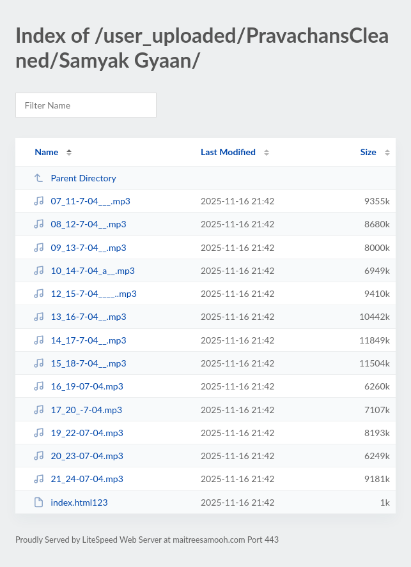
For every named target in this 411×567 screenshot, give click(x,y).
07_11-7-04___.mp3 (81, 200)
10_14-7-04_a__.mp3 (84, 270)
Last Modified (228, 151)
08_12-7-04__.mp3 (79, 223)
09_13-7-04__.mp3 (79, 247)
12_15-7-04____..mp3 (85, 293)
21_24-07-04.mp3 (78, 478)
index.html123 (70, 502)
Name (46, 151)
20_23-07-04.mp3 (78, 455)
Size (368, 151)
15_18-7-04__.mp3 (79, 363)
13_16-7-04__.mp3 (79, 316)
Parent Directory (74, 177)
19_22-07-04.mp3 (78, 432)
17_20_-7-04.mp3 (77, 409)
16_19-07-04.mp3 (78, 386)
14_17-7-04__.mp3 (79, 340)
